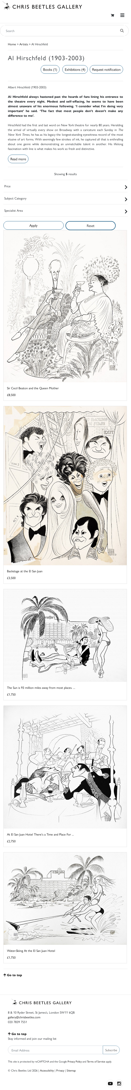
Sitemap (71, 1070)
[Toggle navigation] (122, 15)
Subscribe (111, 1050)
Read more (18, 158)
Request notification (106, 69)
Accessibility (47, 1070)
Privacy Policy (75, 1061)
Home (12, 44)
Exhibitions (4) (75, 69)
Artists (23, 44)
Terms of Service (96, 1061)
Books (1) (50, 69)
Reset (90, 225)
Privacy (60, 1070)
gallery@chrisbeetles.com (24, 1017)
